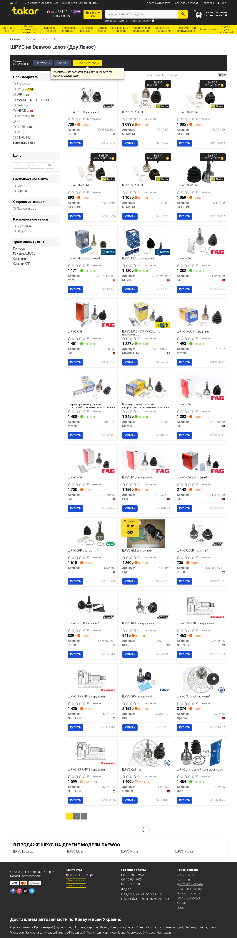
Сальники (19, 258)
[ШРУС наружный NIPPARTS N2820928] (91, 679)
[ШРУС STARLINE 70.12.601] (146, 95)
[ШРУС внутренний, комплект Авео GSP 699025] (200, 752)
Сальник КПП (22, 263)
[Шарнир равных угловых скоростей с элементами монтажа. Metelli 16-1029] (91, 387)
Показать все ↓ (24, 143)
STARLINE (25, 137)
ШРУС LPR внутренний (83, 550)
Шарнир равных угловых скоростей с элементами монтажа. (92, 406)
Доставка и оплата (158, 2)
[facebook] (13, 891)
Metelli (21, 105)
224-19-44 (60, 12)
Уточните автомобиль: (21, 62)
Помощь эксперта (61, 16)
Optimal (23, 116)
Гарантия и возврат (186, 2)
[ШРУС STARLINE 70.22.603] (92, 168)
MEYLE (25, 110)
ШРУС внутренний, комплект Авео (200, 769)
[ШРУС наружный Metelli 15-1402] (201, 313)
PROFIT (21, 121)
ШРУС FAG (184, 258)
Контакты (208, 2)
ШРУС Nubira (184, 851)
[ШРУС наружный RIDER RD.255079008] (91, 606)
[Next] (84, 816)
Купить (75, 143)
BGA (21, 83)
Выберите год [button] (87, 63)
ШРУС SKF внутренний (137, 696)
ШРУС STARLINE (133, 112)
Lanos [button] (63, 63)
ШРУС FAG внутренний (137, 477)
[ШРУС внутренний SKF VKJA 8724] (146, 679)
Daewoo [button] (43, 63)
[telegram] (32, 891)
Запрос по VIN (76, 885)
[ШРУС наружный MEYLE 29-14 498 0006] (91, 241)
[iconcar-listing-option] (224, 75)
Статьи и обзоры (188, 898)
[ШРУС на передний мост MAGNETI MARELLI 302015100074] (146, 314)
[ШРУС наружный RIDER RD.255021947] (146, 606)
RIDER (22, 127)
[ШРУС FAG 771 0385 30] (91, 460)
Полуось (19, 248)
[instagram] (19, 891)
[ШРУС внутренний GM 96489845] (146, 533)
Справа (20, 191)
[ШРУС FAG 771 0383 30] (91, 314)
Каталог (182, 902)
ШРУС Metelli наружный (193, 331)
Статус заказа (186, 875)
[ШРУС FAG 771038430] (201, 386)
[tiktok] (25, 891)
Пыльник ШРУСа (24, 253)
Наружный (22, 231)
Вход (222, 2)
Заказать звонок (75, 880)
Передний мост (25, 208)
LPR (23, 94)
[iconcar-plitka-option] (220, 75)
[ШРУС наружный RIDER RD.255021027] (91, 95)
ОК (49, 165)
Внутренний (22, 226)
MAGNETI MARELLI (33, 100)
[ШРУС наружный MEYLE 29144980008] (146, 241)
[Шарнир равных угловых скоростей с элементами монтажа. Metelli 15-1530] (146, 387)
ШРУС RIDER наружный (83, 112)
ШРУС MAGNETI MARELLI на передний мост (141, 333)
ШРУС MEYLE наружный (84, 258)
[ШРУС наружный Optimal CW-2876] (200, 679)
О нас (180, 907)
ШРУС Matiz (75, 851)
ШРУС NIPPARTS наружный (195, 623)
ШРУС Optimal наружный (193, 696)
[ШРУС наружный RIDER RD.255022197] (200, 533)
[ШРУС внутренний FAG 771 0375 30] (146, 459)
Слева (19, 186)
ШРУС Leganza (23, 851)
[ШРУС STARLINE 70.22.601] (146, 168)
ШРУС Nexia (129, 851)
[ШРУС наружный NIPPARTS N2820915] (91, 752)
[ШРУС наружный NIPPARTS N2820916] (200, 606)
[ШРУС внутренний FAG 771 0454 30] (200, 460)
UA (13, 3)
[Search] (183, 14)
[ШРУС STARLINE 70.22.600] (201, 95)
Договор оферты (189, 893)
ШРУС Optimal (131, 769)
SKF (21, 132)
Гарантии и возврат (190, 889)
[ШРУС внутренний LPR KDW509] (92, 533)
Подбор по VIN (93, 14)
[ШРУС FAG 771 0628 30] (200, 241)
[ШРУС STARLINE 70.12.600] (201, 168)
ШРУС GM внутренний (137, 550)
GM (23, 89)
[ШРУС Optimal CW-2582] (146, 752)
